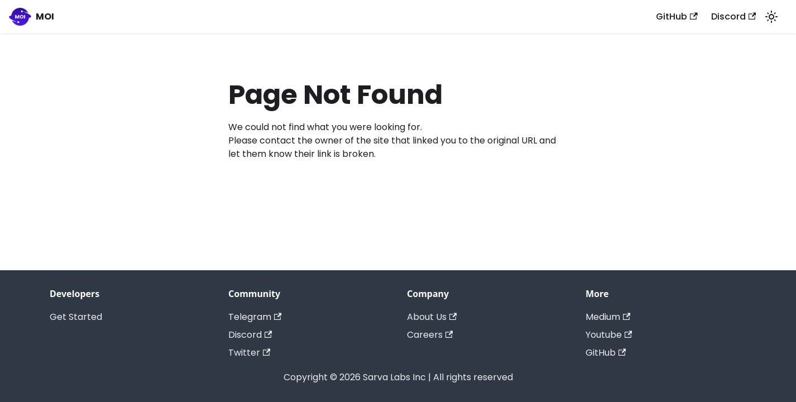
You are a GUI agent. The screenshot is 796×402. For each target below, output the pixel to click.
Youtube (609, 334)
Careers (430, 334)
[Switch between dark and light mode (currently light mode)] (771, 17)
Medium (608, 316)
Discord (733, 16)
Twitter (249, 352)
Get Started (76, 316)
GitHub (676, 16)
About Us (432, 316)
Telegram (254, 316)
